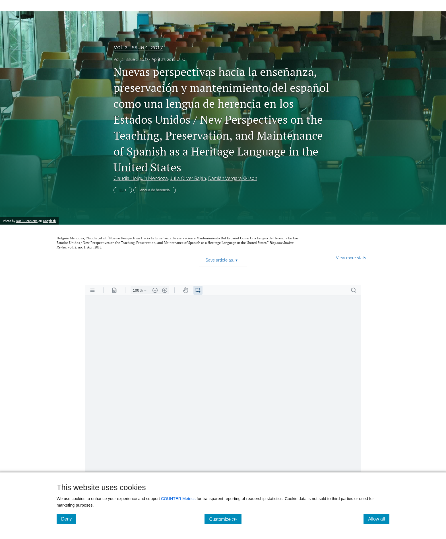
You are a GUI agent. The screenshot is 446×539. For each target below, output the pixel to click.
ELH (122, 190)
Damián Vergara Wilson (232, 178)
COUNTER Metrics (178, 498)
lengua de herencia (154, 190)
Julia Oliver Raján (188, 178)
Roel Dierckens (27, 221)
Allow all (378, 518)
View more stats (351, 257)
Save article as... (222, 260)
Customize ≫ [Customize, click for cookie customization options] (225, 519)
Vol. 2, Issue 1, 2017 (138, 47)
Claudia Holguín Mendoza (140, 178)
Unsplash (49, 221)
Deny (68, 518)
